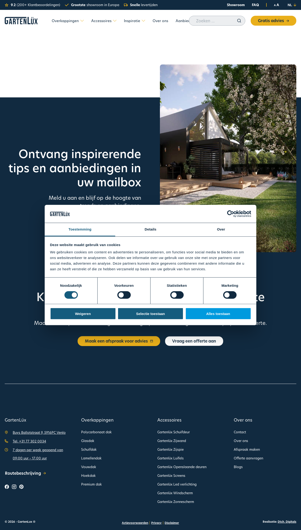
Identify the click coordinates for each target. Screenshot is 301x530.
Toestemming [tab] (79, 229)
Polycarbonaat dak (96, 432)
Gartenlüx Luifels (170, 458)
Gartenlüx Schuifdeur (173, 432)
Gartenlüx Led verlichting (177, 484)
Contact (240, 432)
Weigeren (83, 314)
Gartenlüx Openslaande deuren (181, 467)
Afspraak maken (247, 449)
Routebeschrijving (25, 473)
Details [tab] (150, 229)
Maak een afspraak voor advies (119, 341)
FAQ (255, 5)
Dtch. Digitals (287, 522)
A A (276, 5)
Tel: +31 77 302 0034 (29, 441)
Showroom (236, 5)
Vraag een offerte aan (194, 341)
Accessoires (101, 20)
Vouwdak (88, 467)
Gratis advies (273, 20)
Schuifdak (89, 449)
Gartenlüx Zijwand (171, 440)
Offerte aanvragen (248, 458)
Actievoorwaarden (135, 523)
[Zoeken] (239, 21)
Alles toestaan (218, 314)
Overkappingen (65, 20)
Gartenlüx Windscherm (175, 493)
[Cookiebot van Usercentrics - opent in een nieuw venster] (230, 213)
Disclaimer (172, 523)
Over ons (160, 20)
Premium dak (91, 484)
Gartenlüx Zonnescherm (175, 501)
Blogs (238, 467)
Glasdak (87, 440)
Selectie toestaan (150, 314)
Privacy (156, 523)
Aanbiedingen (188, 20)
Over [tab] (221, 229)
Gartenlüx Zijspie (170, 449)
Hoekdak (88, 475)
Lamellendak (91, 458)
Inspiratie (132, 20)
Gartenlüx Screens (171, 475)
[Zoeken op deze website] (217, 21)
